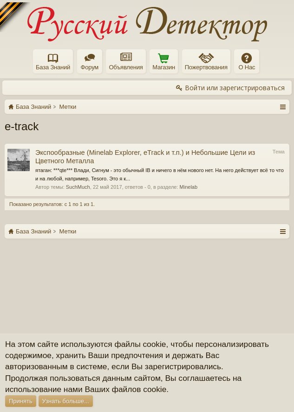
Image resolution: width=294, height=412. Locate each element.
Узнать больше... (65, 401)
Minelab (189, 187)
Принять (21, 401)
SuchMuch (78, 187)
